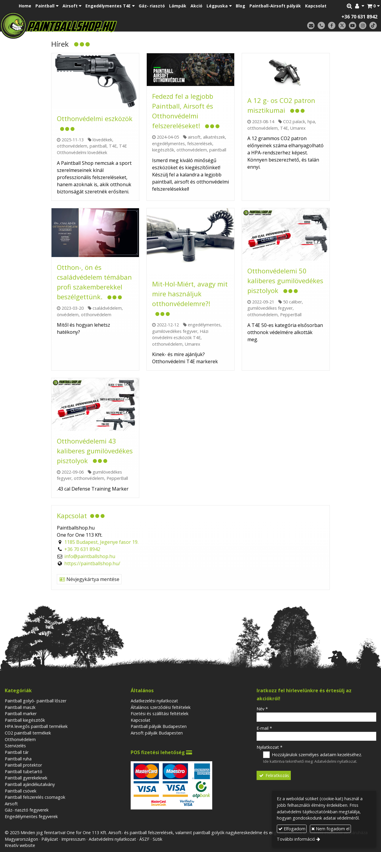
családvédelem (107, 308)
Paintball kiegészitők (25, 720)
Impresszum (73, 839)
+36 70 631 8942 (359, 16)
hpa (311, 121)
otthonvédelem (72, 146)
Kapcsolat (140, 720)
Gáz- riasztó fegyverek (27, 810)
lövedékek (102, 139)
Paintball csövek (20, 791)
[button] (373, 6)
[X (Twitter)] (342, 25)
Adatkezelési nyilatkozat (154, 701)
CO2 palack (294, 121)
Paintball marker (21, 713)
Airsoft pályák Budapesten (157, 733)
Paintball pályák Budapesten (159, 726)
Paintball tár (17, 752)
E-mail (264, 728)
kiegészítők (163, 150)
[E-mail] (311, 25)
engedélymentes (168, 143)
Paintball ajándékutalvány (30, 784)
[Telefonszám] (321, 25)
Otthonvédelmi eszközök (94, 118)
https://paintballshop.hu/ (92, 563)
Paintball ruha (18, 759)
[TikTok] (373, 25)
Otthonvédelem (20, 739)
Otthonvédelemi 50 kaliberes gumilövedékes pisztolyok (285, 280)
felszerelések (199, 143)
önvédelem (68, 314)
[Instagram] (362, 25)
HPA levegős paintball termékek (36, 726)
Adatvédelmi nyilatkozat (335, 761)
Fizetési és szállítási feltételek (159, 713)
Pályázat (49, 839)
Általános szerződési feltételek (160, 707)
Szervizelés (15, 745)
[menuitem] (25, 6)
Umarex (298, 128)
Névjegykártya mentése (89, 579)
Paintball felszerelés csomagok (35, 797)
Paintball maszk (20, 707)
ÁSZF (144, 839)
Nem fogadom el (330, 828)
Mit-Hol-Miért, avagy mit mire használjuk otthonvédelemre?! (190, 293)
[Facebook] (331, 25)
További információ (296, 839)
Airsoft (11, 803)
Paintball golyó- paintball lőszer (35, 701)
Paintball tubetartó (23, 771)
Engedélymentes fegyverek (31, 816)
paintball (98, 146)
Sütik (157, 839)
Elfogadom (291, 828)
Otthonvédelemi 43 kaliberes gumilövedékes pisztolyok (95, 450)
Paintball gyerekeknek (26, 778)
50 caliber (292, 302)
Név (262, 709)
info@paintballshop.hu (89, 556)
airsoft (194, 137)
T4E (113, 146)
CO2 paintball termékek (28, 733)
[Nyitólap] (100, 25)
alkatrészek (214, 137)
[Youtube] (352, 25)
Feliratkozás (274, 775)
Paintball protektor (23, 765)
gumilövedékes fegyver (174, 331)
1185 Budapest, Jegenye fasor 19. (101, 542)
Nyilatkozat (269, 747)
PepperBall (291, 314)
